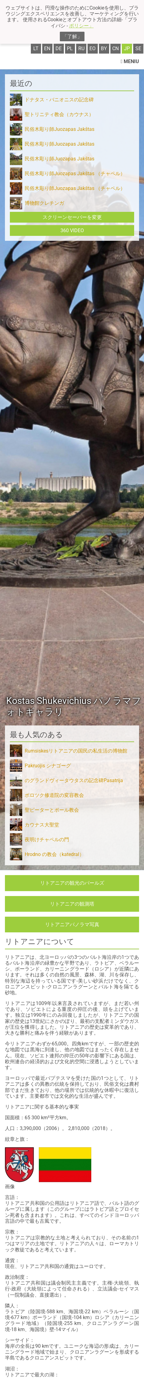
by (104, 48)
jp (127, 48)
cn (115, 48)
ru (81, 48)
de (59, 48)
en (47, 48)
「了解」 (72, 36)
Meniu (130, 61)
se (138, 48)
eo (92, 48)
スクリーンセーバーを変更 (72, 217)
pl (70, 48)
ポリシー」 (81, 26)
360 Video (72, 230)
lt (36, 48)
